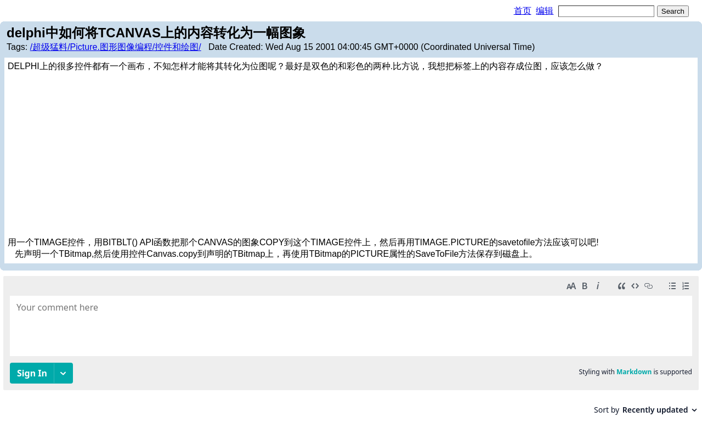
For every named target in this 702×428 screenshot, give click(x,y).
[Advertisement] (351, 155)
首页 (522, 10)
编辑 (544, 10)
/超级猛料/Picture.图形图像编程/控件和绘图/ (115, 47)
